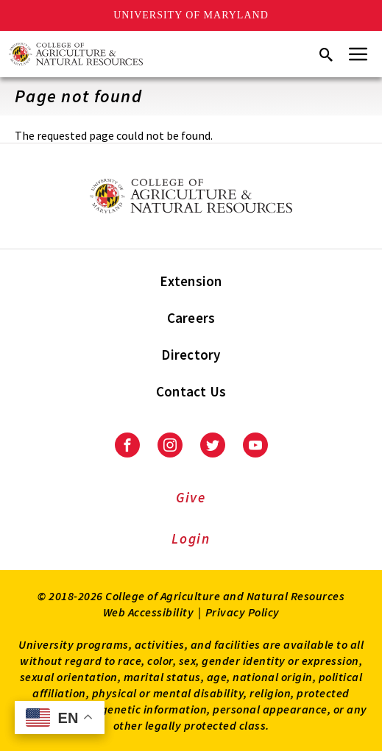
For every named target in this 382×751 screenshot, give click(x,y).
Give (191, 497)
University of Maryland (191, 15)
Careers (191, 318)
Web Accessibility (148, 612)
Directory (190, 354)
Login (191, 538)
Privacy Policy (242, 612)
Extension (191, 281)
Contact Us (191, 391)
